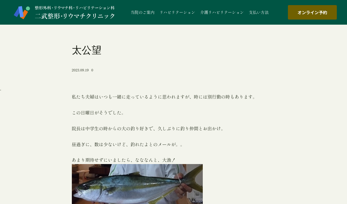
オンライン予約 (312, 12)
